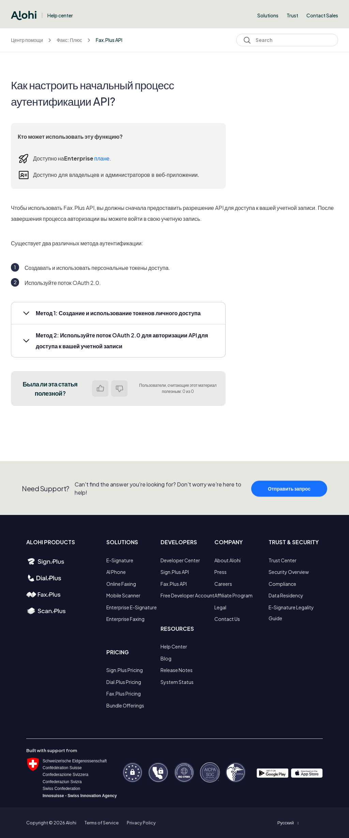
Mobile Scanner (123, 595)
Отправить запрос (289, 502)
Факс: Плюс (69, 40)
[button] (118, 313)
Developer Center (180, 560)
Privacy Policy (141, 822)
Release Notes (177, 670)
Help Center (174, 646)
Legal (220, 607)
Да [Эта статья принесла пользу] (100, 388)
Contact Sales (322, 15)
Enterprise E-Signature (131, 607)
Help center (60, 15)
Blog (166, 658)
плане (102, 158)
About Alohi (227, 560)
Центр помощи (27, 40)
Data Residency (286, 595)
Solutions (267, 15)
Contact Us (227, 619)
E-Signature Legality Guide (291, 612)
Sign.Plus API (175, 572)
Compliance (282, 584)
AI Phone (116, 572)
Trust (292, 15)
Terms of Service (102, 822)
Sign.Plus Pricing (124, 670)
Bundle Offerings (125, 705)
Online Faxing (121, 584)
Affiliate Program (233, 595)
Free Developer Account (187, 595)
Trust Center (283, 560)
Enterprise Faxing (125, 619)
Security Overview (289, 572)
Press (220, 572)
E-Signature (119, 560)
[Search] (287, 40)
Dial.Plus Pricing (123, 682)
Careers (223, 584)
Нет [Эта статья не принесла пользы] (119, 388)
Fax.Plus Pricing (123, 693)
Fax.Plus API (109, 40)
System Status (177, 682)
